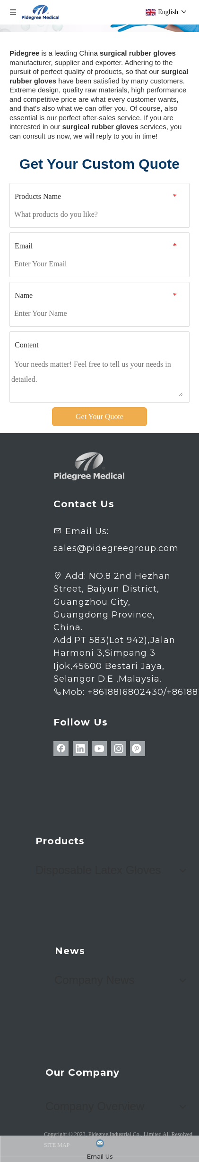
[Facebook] (61, 748)
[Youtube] (99, 748)
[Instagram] (118, 748)
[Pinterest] (137, 748)
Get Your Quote (99, 416)
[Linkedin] (80, 748)
